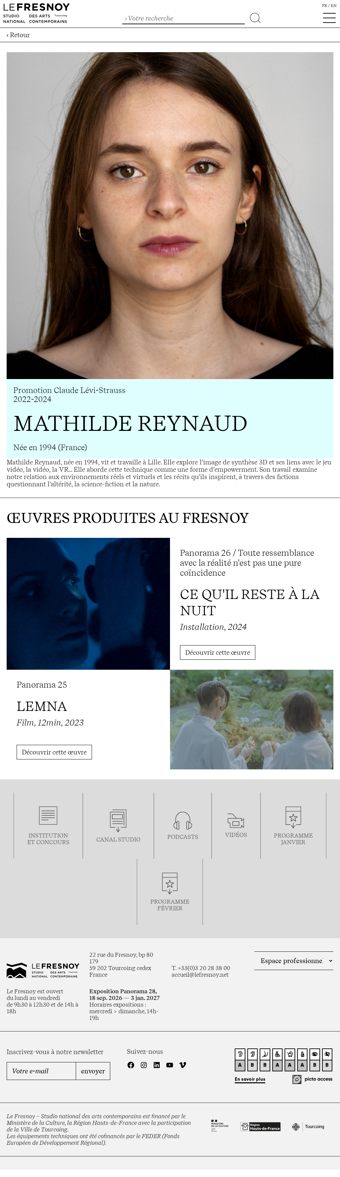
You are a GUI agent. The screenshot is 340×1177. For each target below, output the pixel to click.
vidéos (236, 835)
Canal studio (118, 839)
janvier (293, 842)
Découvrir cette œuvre (217, 652)
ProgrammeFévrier (169, 905)
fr (324, 5)
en (334, 5)
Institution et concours (48, 838)
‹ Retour (18, 35)
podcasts (182, 837)
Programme (293, 835)
